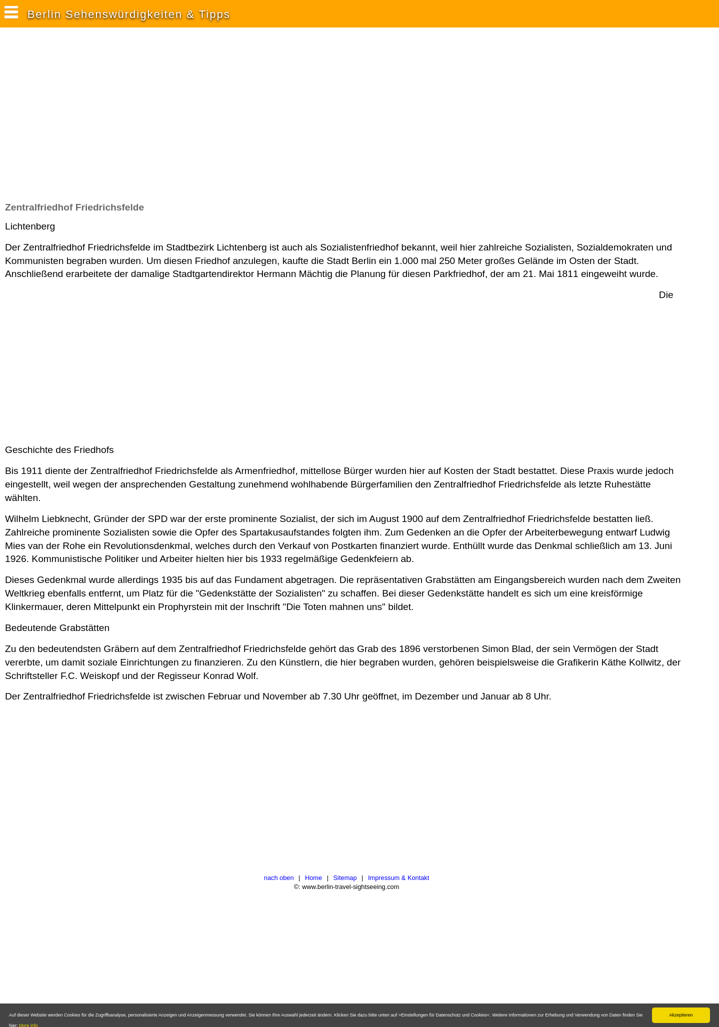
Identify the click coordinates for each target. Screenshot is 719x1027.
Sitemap (345, 878)
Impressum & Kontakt (398, 878)
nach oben (279, 878)
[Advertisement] (187, 120)
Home (313, 878)
